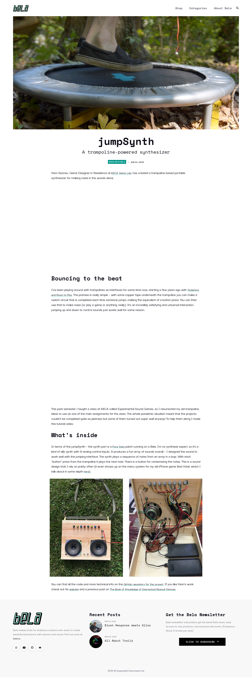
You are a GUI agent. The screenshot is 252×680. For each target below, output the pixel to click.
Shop (178, 9)
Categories (198, 9)
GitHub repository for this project (145, 585)
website (74, 590)
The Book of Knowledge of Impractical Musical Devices (146, 590)
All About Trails (119, 642)
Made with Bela (117, 163)
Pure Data (119, 448)
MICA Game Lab (122, 174)
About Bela (223, 9)
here (87, 473)
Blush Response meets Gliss (128, 627)
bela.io (16, 640)
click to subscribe (202, 643)
